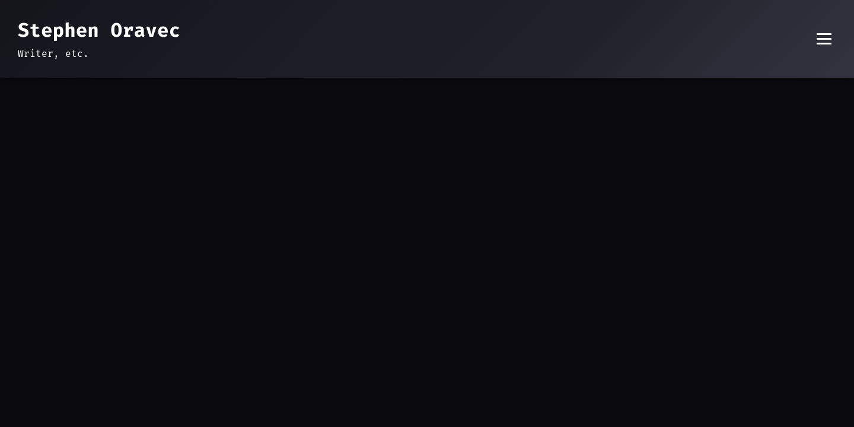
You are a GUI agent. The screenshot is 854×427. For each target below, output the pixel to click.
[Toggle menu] (824, 38)
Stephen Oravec (99, 30)
